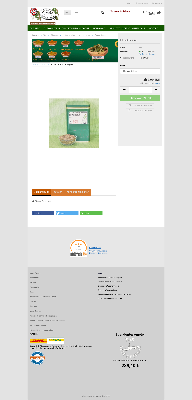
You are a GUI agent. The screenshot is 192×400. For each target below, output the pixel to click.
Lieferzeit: (124, 51)
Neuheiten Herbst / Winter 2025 (127, 28)
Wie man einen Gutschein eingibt (43, 297)
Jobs (32, 292)
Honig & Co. (99, 28)
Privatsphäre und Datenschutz (42, 330)
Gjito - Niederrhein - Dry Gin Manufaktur (66, 28)
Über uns (33, 306)
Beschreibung (41, 191)
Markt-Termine (35, 311)
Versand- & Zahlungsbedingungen (43, 316)
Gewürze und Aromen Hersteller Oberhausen (98, 252)
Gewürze (35, 28)
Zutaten (58, 191)
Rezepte (33, 282)
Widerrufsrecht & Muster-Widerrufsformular (47, 321)
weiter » (36, 64)
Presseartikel (35, 287)
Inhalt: (122, 65)
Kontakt (33, 301)
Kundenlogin (142, 3)
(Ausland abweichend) (147, 54)
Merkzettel (157, 3)
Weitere (153, 28)
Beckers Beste (95, 248)
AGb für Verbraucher (38, 325)
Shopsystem (87, 396)
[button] (43, 213)
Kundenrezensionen (78, 191)
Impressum (34, 278)
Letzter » (45, 64)
